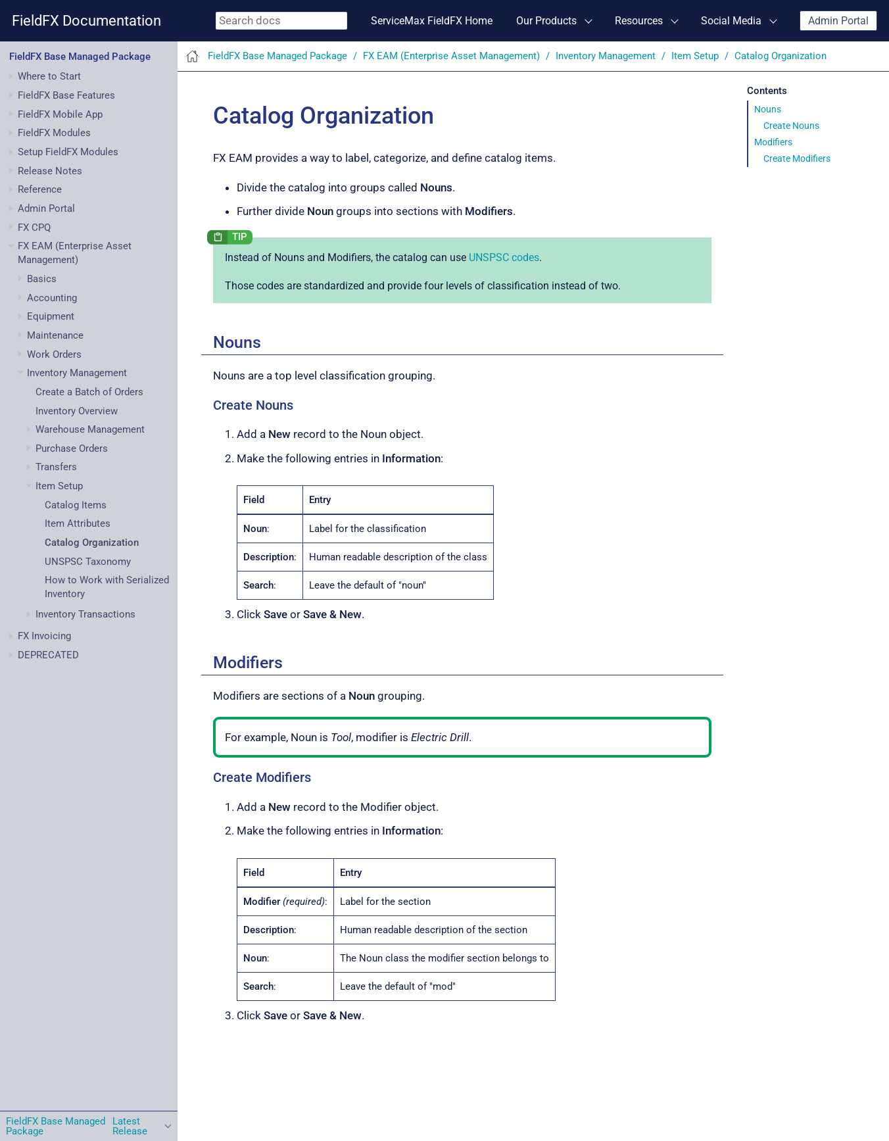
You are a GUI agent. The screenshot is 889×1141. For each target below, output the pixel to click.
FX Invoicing (44, 636)
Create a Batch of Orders (89, 392)
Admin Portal (838, 20)
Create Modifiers (796, 158)
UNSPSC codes (504, 257)
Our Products (546, 20)
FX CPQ (34, 227)
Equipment (50, 316)
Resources (639, 20)
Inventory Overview (77, 411)
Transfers (56, 467)
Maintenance (55, 335)
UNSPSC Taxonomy (88, 562)
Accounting (52, 298)
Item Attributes (77, 523)
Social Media (731, 20)
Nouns (767, 109)
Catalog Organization (92, 542)
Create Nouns (791, 125)
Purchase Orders (72, 448)
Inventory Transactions (85, 614)
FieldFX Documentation (86, 20)
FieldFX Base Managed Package (80, 56)
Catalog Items (76, 505)
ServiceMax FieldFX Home (432, 20)
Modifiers (773, 142)
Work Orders (54, 354)
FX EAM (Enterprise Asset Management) (451, 56)
